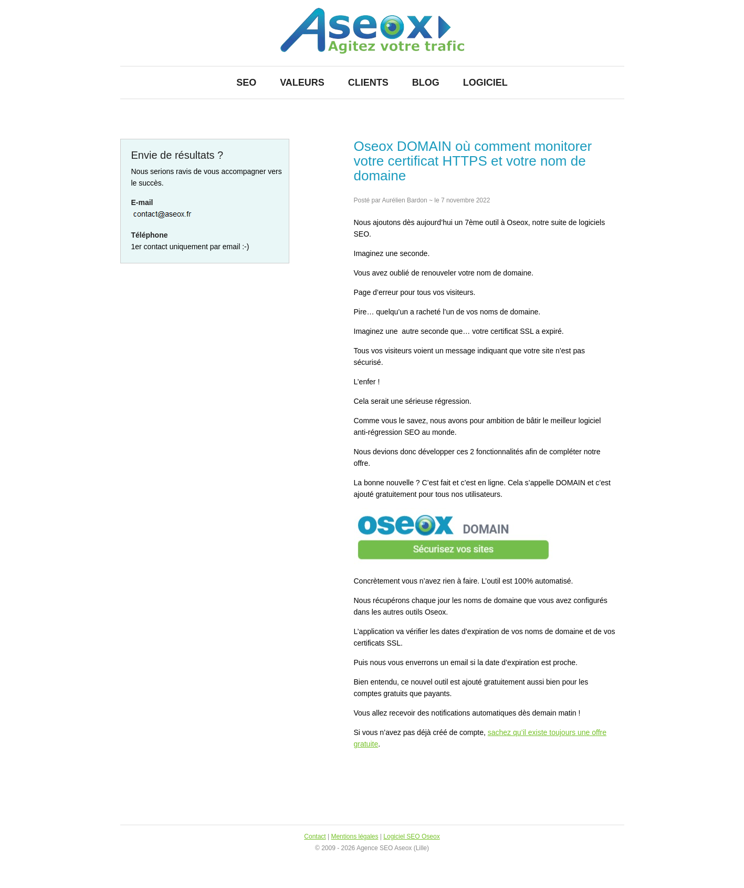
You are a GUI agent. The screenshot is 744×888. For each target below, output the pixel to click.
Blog (425, 82)
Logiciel (485, 82)
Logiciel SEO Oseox (411, 836)
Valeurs (302, 82)
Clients (368, 82)
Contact (315, 836)
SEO (246, 82)
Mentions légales (354, 836)
